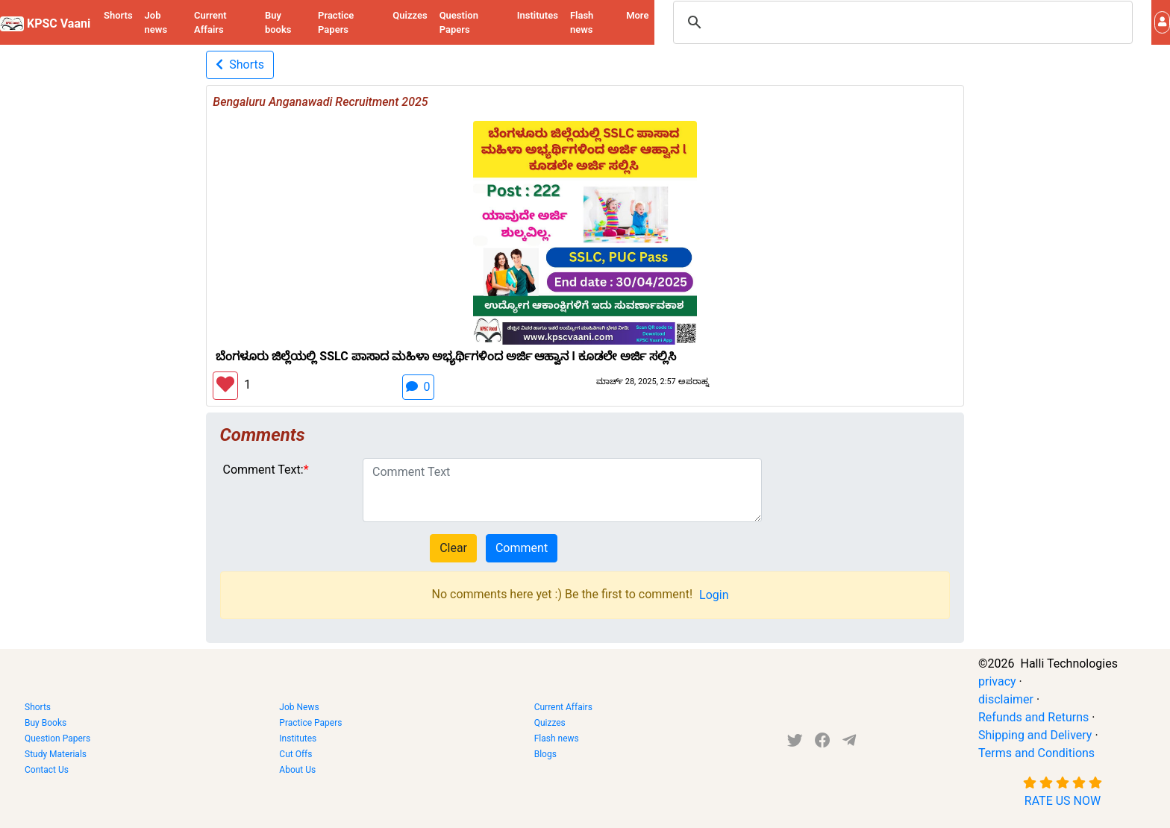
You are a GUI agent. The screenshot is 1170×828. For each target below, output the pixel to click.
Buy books (278, 23)
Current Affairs (210, 23)
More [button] (637, 15)
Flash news (581, 23)
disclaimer (1005, 699)
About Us (297, 770)
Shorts (118, 15)
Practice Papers (336, 23)
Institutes (537, 15)
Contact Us (47, 770)
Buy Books (45, 723)
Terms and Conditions (1036, 753)
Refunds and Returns (1033, 717)
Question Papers (458, 23)
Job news (156, 23)
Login (713, 595)
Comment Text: (263, 469)
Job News (299, 707)
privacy (997, 681)
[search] (901, 22)
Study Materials (56, 754)
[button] (1162, 22)
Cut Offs (295, 754)
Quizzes (409, 15)
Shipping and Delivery (1035, 735)
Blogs (545, 754)
